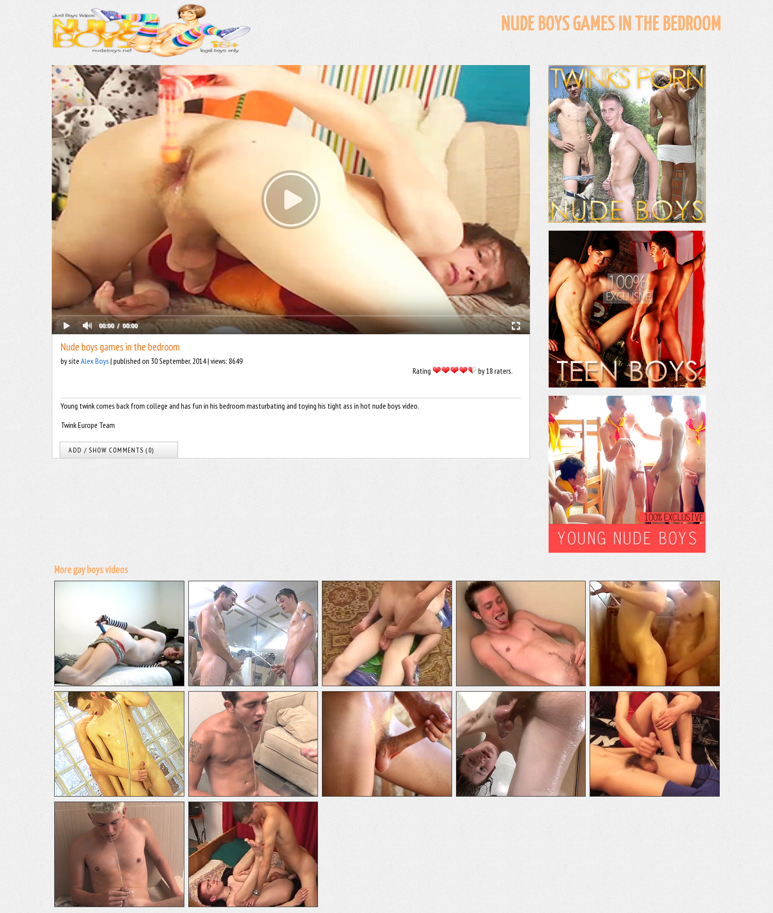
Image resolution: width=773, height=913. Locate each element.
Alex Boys (95, 361)
